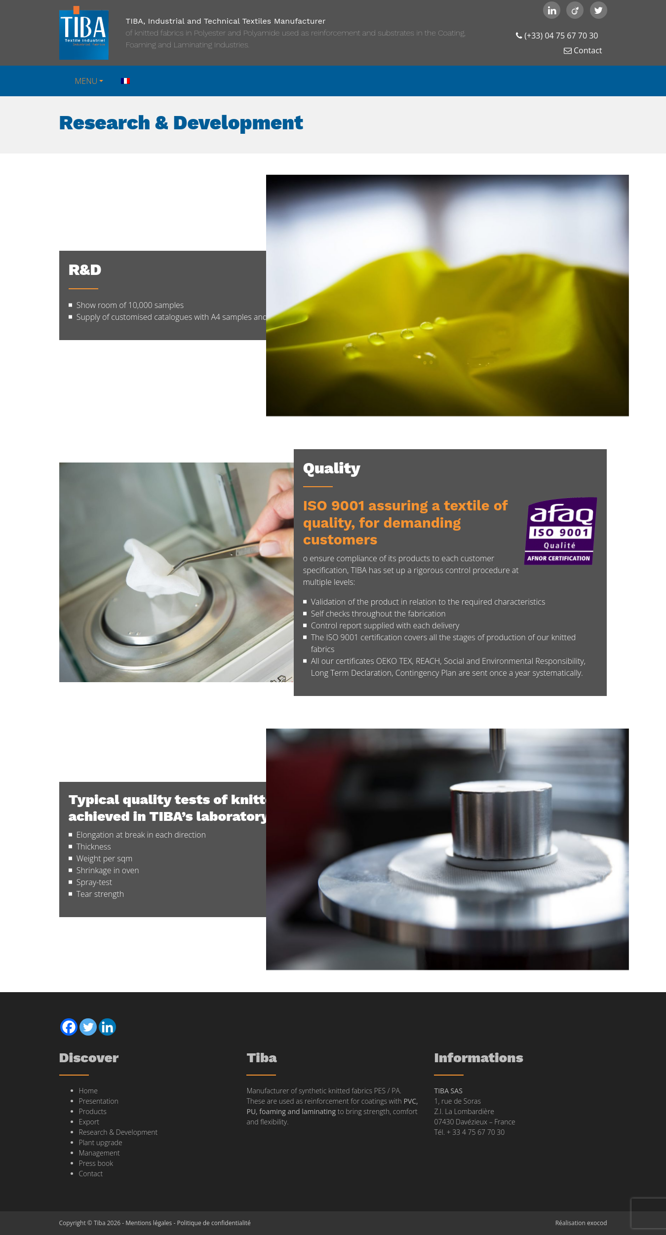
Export (89, 1121)
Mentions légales (148, 1223)
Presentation (98, 1101)
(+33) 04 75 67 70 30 (557, 35)
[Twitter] (88, 1027)
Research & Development (118, 1132)
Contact (583, 50)
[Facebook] (69, 1027)
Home (88, 1090)
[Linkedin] (107, 1027)
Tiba (84, 33)
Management (99, 1153)
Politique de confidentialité (213, 1223)
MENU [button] (86, 81)
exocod (597, 1223)
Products (93, 1111)
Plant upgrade (100, 1142)
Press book (96, 1163)
